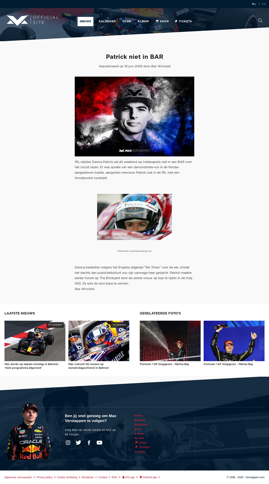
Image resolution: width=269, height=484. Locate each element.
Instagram (68, 443)
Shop (162, 21)
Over (126, 21)
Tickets (183, 21)
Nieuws (85, 21)
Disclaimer (88, 477)
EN (264, 4)
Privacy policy (45, 477)
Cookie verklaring (67, 477)
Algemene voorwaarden (18, 477)
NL (254, 4)
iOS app (128, 477)
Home (138, 415)
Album (143, 21)
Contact (102, 477)
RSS (114, 477)
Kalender (107, 21)
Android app (148, 477)
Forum (139, 438)
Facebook (89, 443)
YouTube (99, 443)
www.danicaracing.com (141, 251)
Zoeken (260, 21)
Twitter (78, 443)
